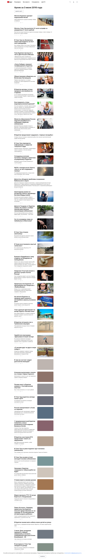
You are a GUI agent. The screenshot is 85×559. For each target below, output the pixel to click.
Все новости (26, 2)
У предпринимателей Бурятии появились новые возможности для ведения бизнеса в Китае (24, 423)
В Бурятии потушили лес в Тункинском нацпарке (23, 323)
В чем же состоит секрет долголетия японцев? (23, 360)
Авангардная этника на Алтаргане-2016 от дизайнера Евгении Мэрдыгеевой (24, 193)
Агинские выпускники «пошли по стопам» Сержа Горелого (25, 373)
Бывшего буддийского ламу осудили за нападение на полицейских (24, 258)
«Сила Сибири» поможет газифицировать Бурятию (23, 65)
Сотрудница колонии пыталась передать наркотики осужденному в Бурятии (25, 157)
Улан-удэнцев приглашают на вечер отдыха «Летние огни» (24, 310)
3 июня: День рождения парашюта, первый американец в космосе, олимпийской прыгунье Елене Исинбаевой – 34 (24, 534)
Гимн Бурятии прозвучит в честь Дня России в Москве (24, 53)
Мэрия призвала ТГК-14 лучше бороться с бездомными (25, 496)
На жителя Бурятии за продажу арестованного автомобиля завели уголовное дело (25, 299)
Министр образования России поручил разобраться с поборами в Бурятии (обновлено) (24, 121)
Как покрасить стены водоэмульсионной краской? (24, 103)
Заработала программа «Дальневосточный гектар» (24, 336)
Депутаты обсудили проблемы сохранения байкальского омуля (29, 180)
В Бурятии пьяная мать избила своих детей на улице (32, 522)
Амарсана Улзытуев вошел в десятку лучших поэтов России (24, 272)
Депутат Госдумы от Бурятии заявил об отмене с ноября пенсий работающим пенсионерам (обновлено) (24, 208)
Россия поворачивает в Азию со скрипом (24, 408)
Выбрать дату (18, 11)
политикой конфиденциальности (73, 553)
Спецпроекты (35, 2)
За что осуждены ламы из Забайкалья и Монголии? (23, 220)
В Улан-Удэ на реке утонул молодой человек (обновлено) (25, 458)
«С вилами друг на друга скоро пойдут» (25, 348)
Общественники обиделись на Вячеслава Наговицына (25, 77)
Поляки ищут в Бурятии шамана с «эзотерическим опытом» (23, 386)
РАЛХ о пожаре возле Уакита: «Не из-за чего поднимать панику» (24, 169)
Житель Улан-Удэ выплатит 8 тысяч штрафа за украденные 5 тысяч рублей (30, 29)
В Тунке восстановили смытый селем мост (25, 245)
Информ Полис (9, 2)
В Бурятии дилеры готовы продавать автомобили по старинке (23, 91)
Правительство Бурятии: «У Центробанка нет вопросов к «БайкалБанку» (24, 285)
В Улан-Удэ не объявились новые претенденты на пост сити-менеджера (24, 41)
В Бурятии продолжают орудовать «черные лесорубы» (33, 135)
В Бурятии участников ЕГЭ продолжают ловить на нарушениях (23, 438)
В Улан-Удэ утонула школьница (21, 233)
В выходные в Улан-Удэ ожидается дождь (22, 544)
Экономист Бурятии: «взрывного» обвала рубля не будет (24, 469)
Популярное (17, 2)
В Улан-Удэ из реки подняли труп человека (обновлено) (29, 449)
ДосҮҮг (43, 2)
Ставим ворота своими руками (25, 480)
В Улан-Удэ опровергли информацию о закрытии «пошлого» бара (23, 144)
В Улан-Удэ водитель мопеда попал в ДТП (24, 397)
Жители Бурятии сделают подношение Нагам (23, 16)
